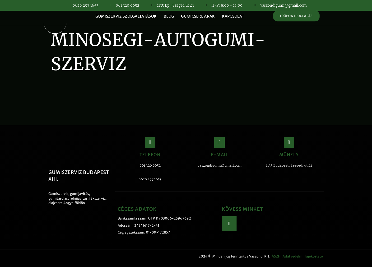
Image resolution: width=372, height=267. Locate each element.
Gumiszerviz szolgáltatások (126, 16)
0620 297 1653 (150, 179)
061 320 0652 (150, 165)
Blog (169, 16)
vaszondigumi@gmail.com (220, 165)
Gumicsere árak (198, 16)
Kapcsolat (233, 16)
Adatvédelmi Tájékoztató (303, 256)
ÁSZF (276, 256)
